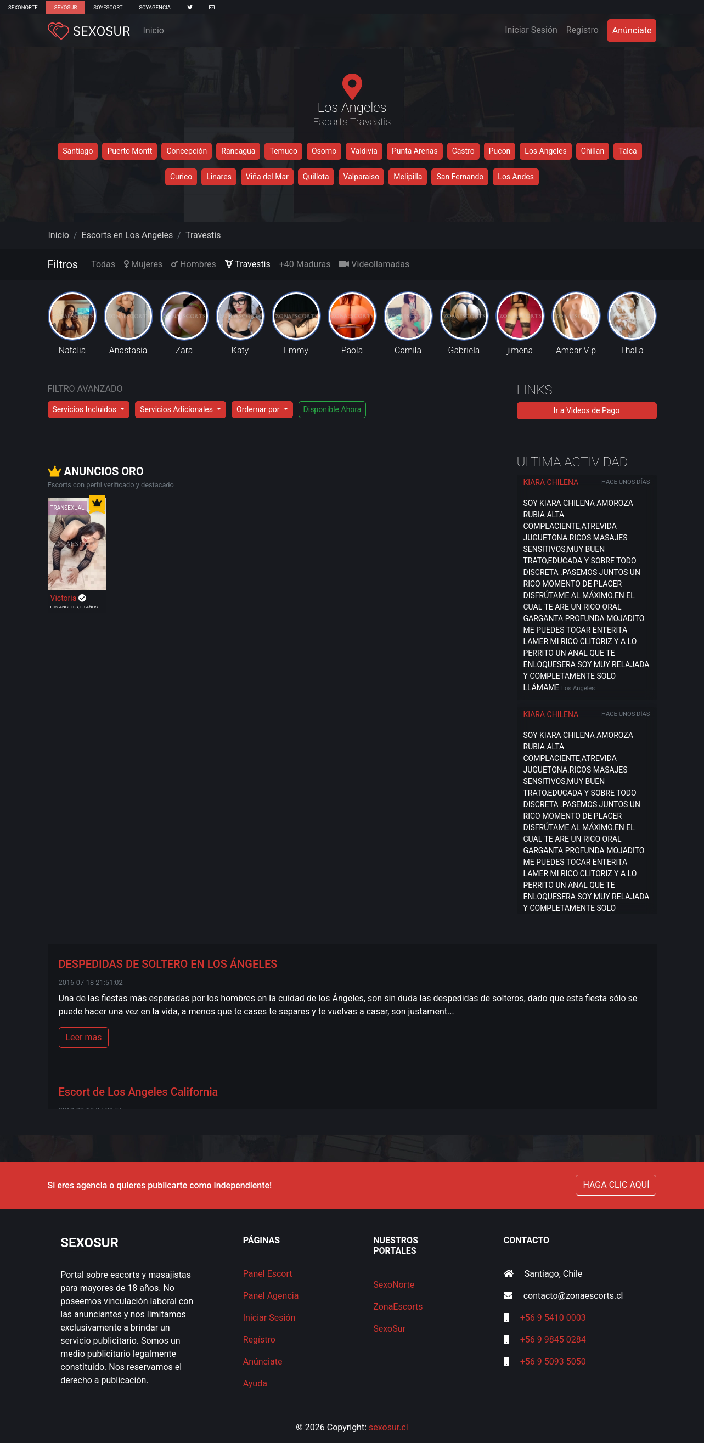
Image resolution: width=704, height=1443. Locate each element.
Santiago (78, 150)
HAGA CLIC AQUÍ (616, 1185)
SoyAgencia (155, 7)
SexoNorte (23, 7)
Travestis (203, 235)
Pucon (500, 150)
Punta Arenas (415, 150)
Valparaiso (361, 176)
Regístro (259, 1339)
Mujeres (143, 264)
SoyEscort (107, 7)
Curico (181, 176)
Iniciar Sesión (533, 29)
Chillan (592, 150)
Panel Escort (267, 1274)
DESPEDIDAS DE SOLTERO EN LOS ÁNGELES (168, 964)
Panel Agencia (271, 1295)
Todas (103, 264)
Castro (463, 150)
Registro (582, 30)
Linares (219, 176)
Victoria (64, 598)
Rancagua (238, 150)
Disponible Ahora (332, 409)
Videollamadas (374, 264)
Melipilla (407, 176)
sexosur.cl (388, 1427)
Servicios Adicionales (177, 409)
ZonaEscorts (398, 1306)
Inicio (153, 30)
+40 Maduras (305, 264)
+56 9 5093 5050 (553, 1361)
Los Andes (516, 176)
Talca (627, 150)
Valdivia (364, 150)
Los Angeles (545, 150)
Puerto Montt (129, 150)
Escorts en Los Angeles (127, 235)
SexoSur (65, 7)
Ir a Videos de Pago (586, 410)
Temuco (283, 150)
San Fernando (459, 176)
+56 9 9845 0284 (553, 1339)
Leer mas (84, 1037)
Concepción (186, 150)
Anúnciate (632, 30)
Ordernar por (258, 409)
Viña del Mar (267, 176)
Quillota (316, 176)
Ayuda (255, 1383)
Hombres (193, 264)
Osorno (324, 150)
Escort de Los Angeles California (138, 1091)
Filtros (63, 264)
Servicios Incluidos (86, 409)
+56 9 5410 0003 (553, 1317)
